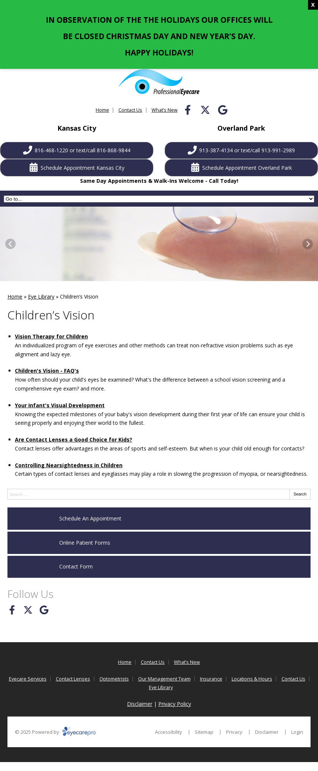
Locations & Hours (252, 679)
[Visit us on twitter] (205, 110)
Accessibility (168, 732)
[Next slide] (307, 244)
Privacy (234, 732)
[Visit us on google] (223, 110)
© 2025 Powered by (55, 732)
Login (297, 732)
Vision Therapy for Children (51, 336)
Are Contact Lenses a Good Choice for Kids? (73, 439)
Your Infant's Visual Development (60, 405)
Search (299, 494)
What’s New (165, 110)
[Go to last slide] (10, 244)
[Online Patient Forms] (159, 543)
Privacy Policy (174, 703)
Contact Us (130, 110)
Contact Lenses (73, 679)
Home (102, 110)
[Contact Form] (159, 567)
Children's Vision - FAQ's (47, 370)
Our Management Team (164, 679)
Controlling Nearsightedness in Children (69, 465)
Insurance (211, 679)
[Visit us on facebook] (188, 110)
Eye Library (41, 296)
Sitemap (204, 732)
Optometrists (114, 679)
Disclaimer (139, 703)
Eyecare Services (28, 679)
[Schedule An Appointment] (159, 518)
